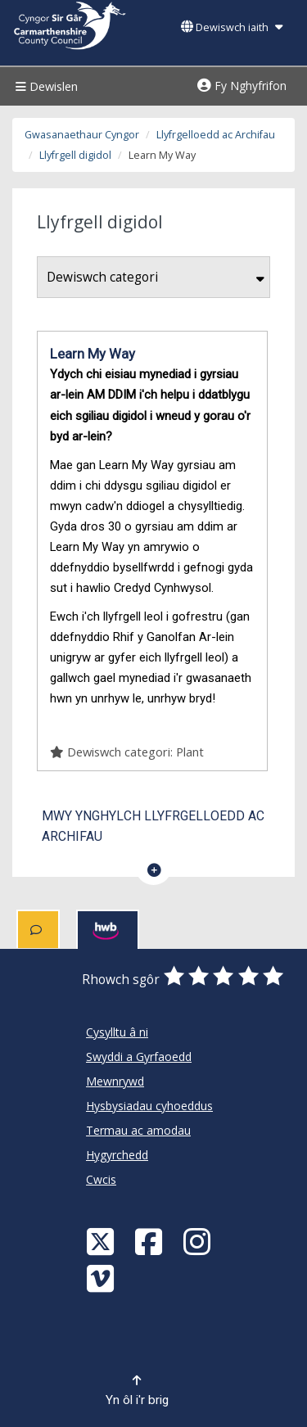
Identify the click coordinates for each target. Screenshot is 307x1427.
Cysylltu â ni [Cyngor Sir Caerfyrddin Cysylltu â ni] (117, 1032)
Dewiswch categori (155, 277)
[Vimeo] (102, 1277)
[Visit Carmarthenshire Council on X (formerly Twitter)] (102, 1240)
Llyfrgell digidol (75, 155)
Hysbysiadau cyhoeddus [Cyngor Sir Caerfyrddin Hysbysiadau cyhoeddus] (149, 1105)
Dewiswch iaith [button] (231, 27)
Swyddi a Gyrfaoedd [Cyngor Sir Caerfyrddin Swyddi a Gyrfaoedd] (139, 1056)
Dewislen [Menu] (44, 86)
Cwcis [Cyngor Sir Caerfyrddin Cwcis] (101, 1179)
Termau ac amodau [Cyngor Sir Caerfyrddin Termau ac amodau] (138, 1130)
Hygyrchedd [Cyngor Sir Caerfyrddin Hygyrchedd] (117, 1155)
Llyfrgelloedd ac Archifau (215, 135)
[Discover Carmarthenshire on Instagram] (198, 1240)
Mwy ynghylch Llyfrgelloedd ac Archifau (153, 826)
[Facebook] (150, 1240)
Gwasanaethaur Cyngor (82, 135)
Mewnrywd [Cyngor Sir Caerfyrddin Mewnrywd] (115, 1081)
